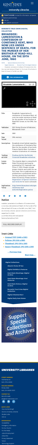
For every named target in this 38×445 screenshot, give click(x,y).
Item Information (14, 77)
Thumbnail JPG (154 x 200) (16, 243)
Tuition (4, 441)
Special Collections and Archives (16, 63)
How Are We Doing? (8, 409)
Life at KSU (5, 436)
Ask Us (5, 20)
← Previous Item (14, 252)
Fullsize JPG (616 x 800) (15, 240)
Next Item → (30, 255)
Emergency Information (9, 425)
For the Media (6, 430)
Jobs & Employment (8, 433)
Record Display (12, 224)
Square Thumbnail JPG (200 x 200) (19, 247)
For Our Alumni (6, 428)
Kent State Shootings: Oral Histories (18, 279)
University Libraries (19, 9)
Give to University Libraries (10, 412)
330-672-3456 (6, 396)
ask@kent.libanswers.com (10, 399)
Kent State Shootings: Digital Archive (18, 274)
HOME (3, 63)
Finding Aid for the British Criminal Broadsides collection (23, 156)
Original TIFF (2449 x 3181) (16, 237)
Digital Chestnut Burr (16, 295)
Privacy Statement (7, 438)
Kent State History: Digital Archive (17, 285)
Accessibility (5, 423)
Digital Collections (9, 65)
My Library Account (10, 22)
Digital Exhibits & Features (17, 269)
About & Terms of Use (15, 266)
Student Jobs (6, 414)
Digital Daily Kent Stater (17, 298)
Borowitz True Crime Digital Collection (26, 65)
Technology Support (8, 443)
